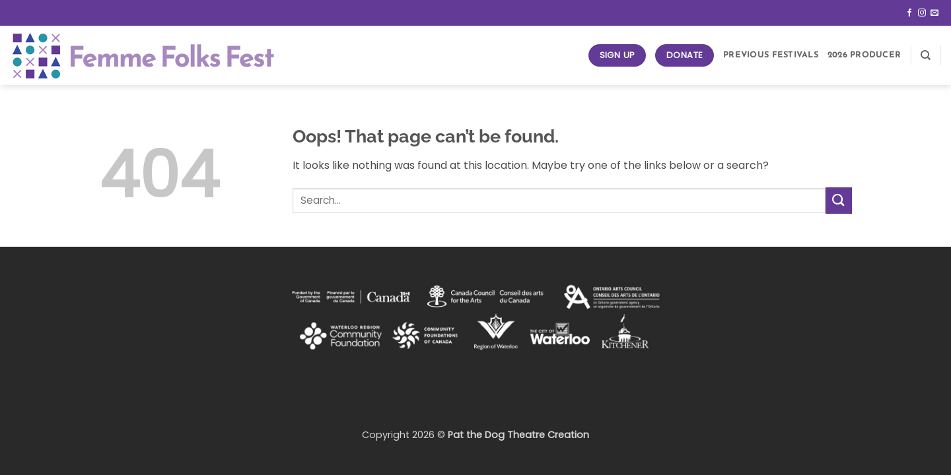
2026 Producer (864, 55)
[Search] (926, 55)
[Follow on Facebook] (909, 13)
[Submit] (839, 200)
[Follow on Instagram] (922, 13)
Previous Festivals (770, 55)
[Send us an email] (934, 13)
